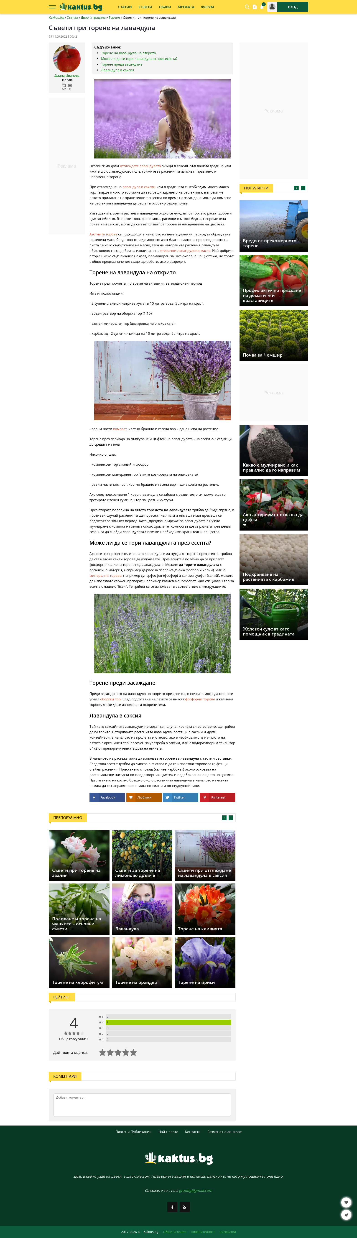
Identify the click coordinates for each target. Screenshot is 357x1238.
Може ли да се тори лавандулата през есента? (139, 58)
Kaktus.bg (56, 17)
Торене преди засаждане (121, 64)
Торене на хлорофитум (77, 982)
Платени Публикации (133, 1131)
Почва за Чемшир (263, 355)
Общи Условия (174, 1231)
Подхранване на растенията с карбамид (268, 576)
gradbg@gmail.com (195, 1190)
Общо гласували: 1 (74, 1039)
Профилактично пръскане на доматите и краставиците (272, 295)
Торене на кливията (200, 929)
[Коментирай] (142, 1104)
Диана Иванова (66, 75)
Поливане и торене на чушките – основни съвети (76, 924)
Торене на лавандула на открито (128, 53)
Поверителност (203, 1231)
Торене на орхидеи (136, 982)
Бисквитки (227, 1231)
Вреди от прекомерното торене (269, 243)
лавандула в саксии (139, 186)
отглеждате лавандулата (140, 165)
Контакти (193, 1131)
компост (120, 428)
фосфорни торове (200, 699)
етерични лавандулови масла (185, 250)
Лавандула (127, 929)
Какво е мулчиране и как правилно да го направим (271, 467)
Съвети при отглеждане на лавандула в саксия (204, 872)
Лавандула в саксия (117, 70)
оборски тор (110, 699)
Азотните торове (103, 234)
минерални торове (105, 575)
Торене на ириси (196, 982)
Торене (114, 17)
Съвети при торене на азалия (76, 872)
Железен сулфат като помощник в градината (269, 631)
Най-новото (168, 1131)
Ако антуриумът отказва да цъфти (273, 517)
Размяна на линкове (224, 1131)
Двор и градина (93, 17)
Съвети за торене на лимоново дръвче (137, 872)
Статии (72, 17)
